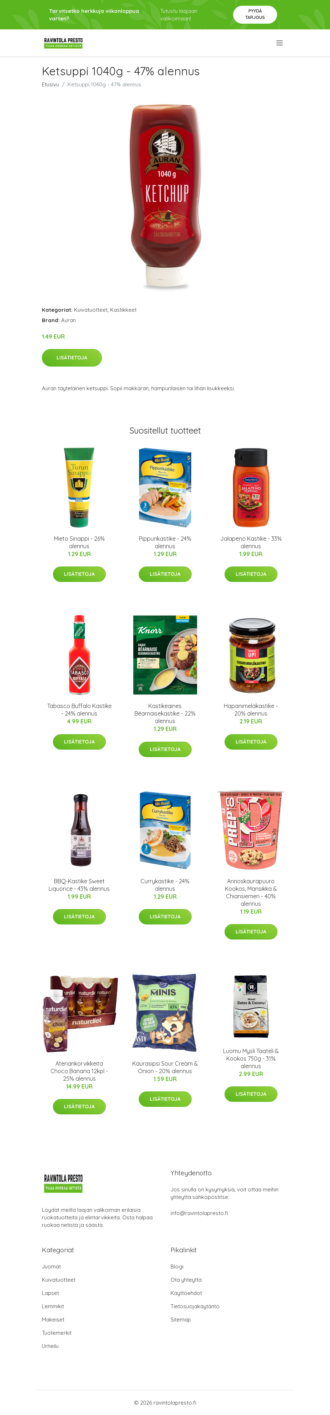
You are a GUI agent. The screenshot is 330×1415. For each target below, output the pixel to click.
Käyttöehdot (186, 1293)
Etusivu (50, 84)
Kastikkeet (123, 309)
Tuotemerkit (57, 1332)
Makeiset (53, 1319)
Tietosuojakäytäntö (195, 1306)
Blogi (177, 1266)
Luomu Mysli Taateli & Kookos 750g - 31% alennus (251, 1058)
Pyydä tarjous (255, 14)
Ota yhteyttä (186, 1279)
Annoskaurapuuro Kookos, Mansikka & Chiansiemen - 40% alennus (251, 892)
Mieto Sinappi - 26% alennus (79, 542)
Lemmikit (53, 1306)
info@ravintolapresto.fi (199, 1213)
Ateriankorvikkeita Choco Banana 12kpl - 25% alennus (79, 1071)
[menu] (280, 43)
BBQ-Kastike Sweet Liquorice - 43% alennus (79, 885)
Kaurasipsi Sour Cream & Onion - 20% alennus (165, 1067)
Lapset (50, 1293)
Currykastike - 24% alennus (165, 885)
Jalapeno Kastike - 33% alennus (251, 542)
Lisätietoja (71, 357)
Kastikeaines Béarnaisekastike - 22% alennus (165, 713)
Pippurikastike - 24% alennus (165, 542)
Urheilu (50, 1346)
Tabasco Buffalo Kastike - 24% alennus (79, 709)
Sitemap (181, 1319)
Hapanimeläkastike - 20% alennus (251, 709)
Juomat (51, 1266)
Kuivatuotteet (91, 309)
